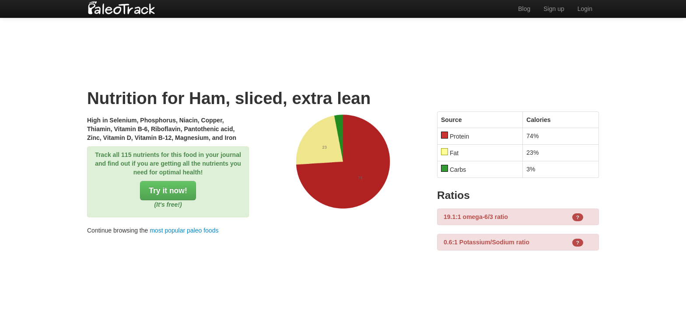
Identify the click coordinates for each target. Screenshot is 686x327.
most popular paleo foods (184, 230)
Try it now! (168, 190)
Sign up (553, 8)
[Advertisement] (343, 46)
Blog (524, 8)
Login (585, 8)
